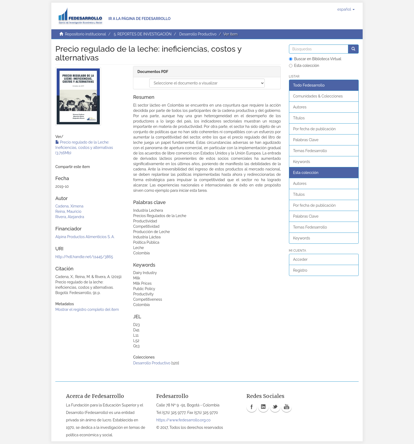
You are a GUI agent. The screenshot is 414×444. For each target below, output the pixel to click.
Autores (300, 107)
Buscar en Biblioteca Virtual (315, 59)
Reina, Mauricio (68, 211)
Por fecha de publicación (314, 129)
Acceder (300, 259)
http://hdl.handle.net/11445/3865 (84, 257)
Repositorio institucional (85, 34)
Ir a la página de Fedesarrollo (139, 19)
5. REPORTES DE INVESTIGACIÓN (142, 34)
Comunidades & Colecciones (318, 96)
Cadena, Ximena (69, 206)
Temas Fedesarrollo (310, 151)
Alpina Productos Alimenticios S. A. (85, 237)
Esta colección (304, 65)
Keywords (301, 162)
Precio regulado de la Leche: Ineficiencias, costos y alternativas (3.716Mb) (84, 147)
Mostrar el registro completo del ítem (87, 309)
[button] (346, 9)
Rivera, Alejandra (69, 217)
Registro (300, 270)
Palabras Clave (305, 140)
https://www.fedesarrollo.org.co (183, 420)
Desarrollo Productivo (198, 34)
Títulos (299, 118)
